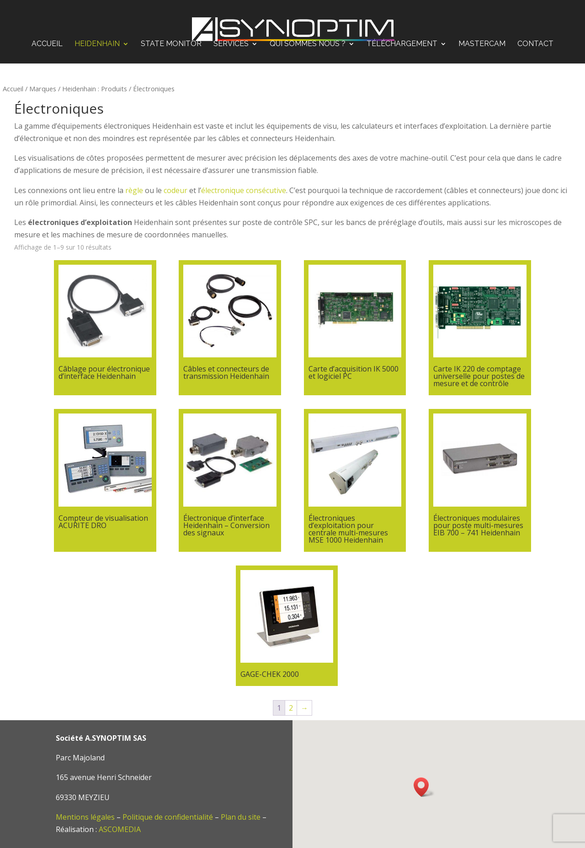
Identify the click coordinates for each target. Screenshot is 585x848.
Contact (535, 37)
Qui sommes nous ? (308, 37)
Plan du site (241, 817)
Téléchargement (402, 37)
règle (134, 190)
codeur (175, 190)
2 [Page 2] (291, 708)
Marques (42, 88)
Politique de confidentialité (167, 817)
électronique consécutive (243, 190)
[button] (424, 787)
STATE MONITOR (171, 37)
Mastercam (481, 37)
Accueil (47, 37)
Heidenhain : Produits (94, 88)
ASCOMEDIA (120, 829)
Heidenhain (97, 37)
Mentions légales (85, 817)
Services (231, 37)
